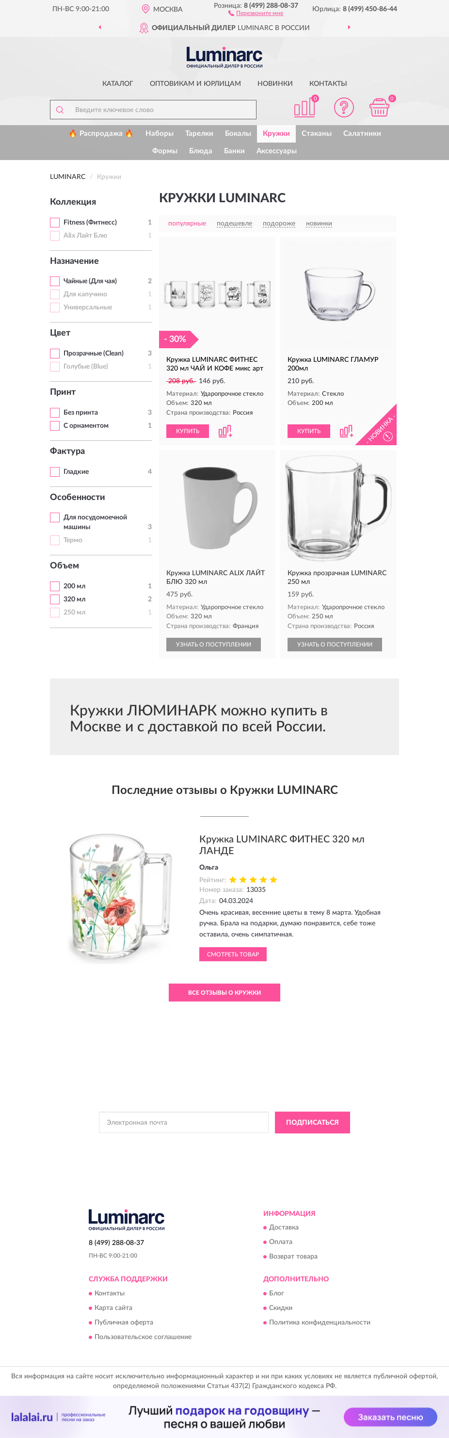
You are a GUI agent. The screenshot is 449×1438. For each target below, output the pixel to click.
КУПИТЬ (187, 431)
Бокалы (238, 133)
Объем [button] (64, 566)
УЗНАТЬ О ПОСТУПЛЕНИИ (213, 644)
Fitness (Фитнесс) (90, 222)
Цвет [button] (60, 333)
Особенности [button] (77, 497)
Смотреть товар (233, 954)
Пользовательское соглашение (143, 1337)
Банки (234, 151)
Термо (73, 540)
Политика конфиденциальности (319, 1322)
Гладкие (76, 472)
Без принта (81, 412)
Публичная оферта (124, 1322)
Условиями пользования (211, 1153)
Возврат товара (293, 1257)
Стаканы (317, 133)
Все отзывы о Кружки (224, 993)
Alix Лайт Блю (85, 235)
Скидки (280, 1308)
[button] (255, 13)
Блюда (200, 151)
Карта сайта (113, 1308)
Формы (164, 151)
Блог (276, 1293)
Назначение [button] (74, 261)
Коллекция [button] (73, 202)
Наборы (159, 133)
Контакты (328, 84)
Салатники (362, 133)
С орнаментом (86, 425)
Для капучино (85, 294)
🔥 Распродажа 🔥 (101, 133)
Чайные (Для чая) (90, 281)
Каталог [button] (117, 84)
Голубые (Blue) (86, 366)
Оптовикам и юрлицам (195, 84)
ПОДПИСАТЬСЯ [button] (312, 1122)
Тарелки (199, 133)
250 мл (74, 612)
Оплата (280, 1242)
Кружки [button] (276, 133)
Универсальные (88, 307)
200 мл (74, 586)
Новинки (275, 84)
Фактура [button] (67, 451)
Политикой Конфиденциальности (272, 1144)
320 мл (74, 599)
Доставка (284, 1228)
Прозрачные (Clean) (94, 353)
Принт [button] (63, 392)
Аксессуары (277, 151)
